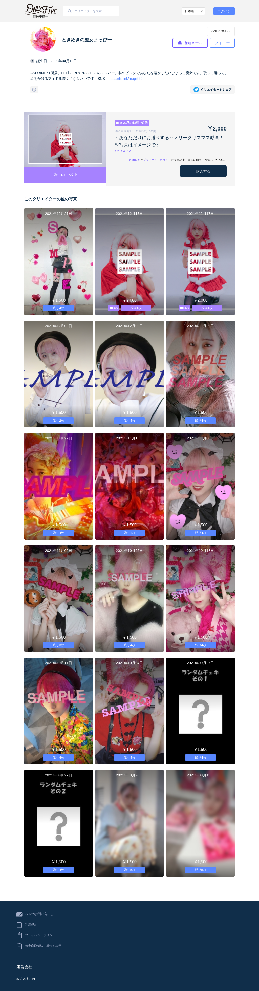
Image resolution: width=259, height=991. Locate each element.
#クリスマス (123, 151)
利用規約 (134, 159)
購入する (203, 171)
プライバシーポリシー (157, 159)
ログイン (224, 11)
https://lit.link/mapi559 (126, 78)
